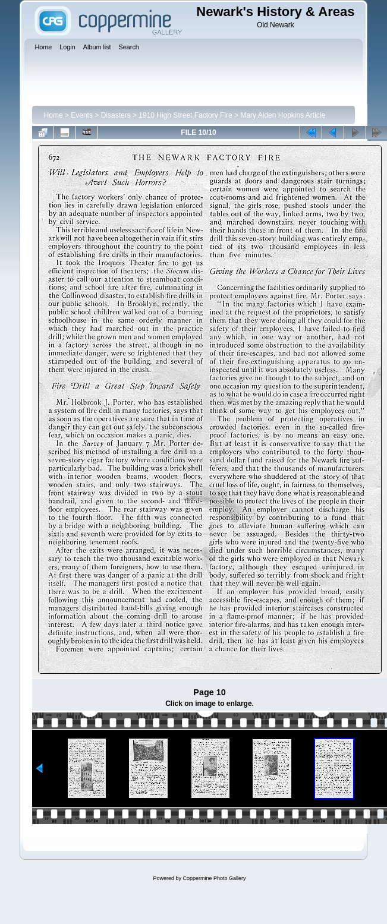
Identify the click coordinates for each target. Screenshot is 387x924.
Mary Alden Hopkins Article (282, 115)
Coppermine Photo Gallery (214, 878)
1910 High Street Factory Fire (185, 115)
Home (53, 115)
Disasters (116, 115)
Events (82, 115)
